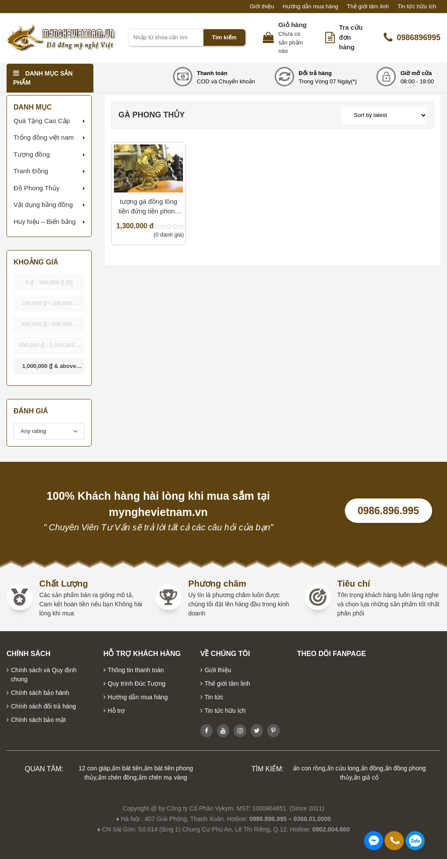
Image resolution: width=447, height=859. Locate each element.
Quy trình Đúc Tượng (136, 683)
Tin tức (214, 697)
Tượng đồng (32, 154)
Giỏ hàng (293, 24)
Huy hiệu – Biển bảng (45, 221)
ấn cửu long (343, 768)
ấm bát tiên (127, 768)
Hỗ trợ (116, 710)
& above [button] (49, 369)
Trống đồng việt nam (44, 137)
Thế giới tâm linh (368, 6)
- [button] (49, 282)
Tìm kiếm (224, 37)
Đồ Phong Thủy (36, 188)
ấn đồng (372, 768)
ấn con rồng (309, 768)
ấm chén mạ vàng (162, 777)
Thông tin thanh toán (136, 670)
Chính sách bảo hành (40, 692)
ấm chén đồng (117, 777)
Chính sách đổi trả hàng (43, 706)
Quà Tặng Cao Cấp (42, 120)
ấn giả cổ (366, 777)
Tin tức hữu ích (417, 6)
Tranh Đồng (31, 171)
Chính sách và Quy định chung (43, 675)
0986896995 (412, 37)
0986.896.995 (388, 510)
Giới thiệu (262, 6)
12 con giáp (94, 768)
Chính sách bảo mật (38, 719)
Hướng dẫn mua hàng (310, 6)
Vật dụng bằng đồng (43, 204)
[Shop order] (384, 115)
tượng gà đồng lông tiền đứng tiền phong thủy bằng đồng (149, 207)
